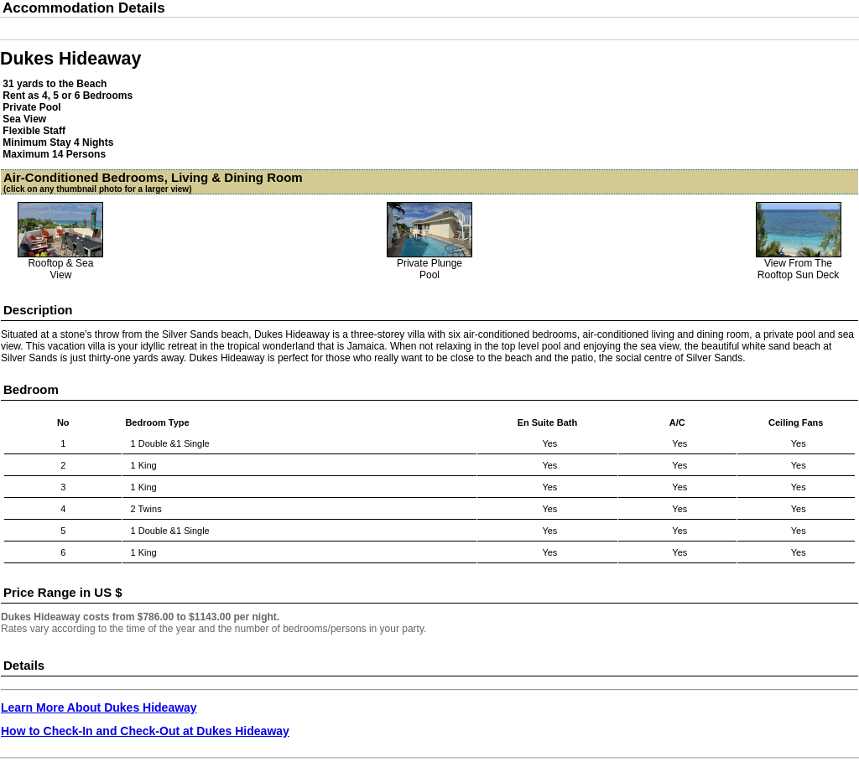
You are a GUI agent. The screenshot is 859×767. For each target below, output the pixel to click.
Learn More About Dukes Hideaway (99, 707)
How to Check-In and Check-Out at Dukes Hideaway (145, 731)
